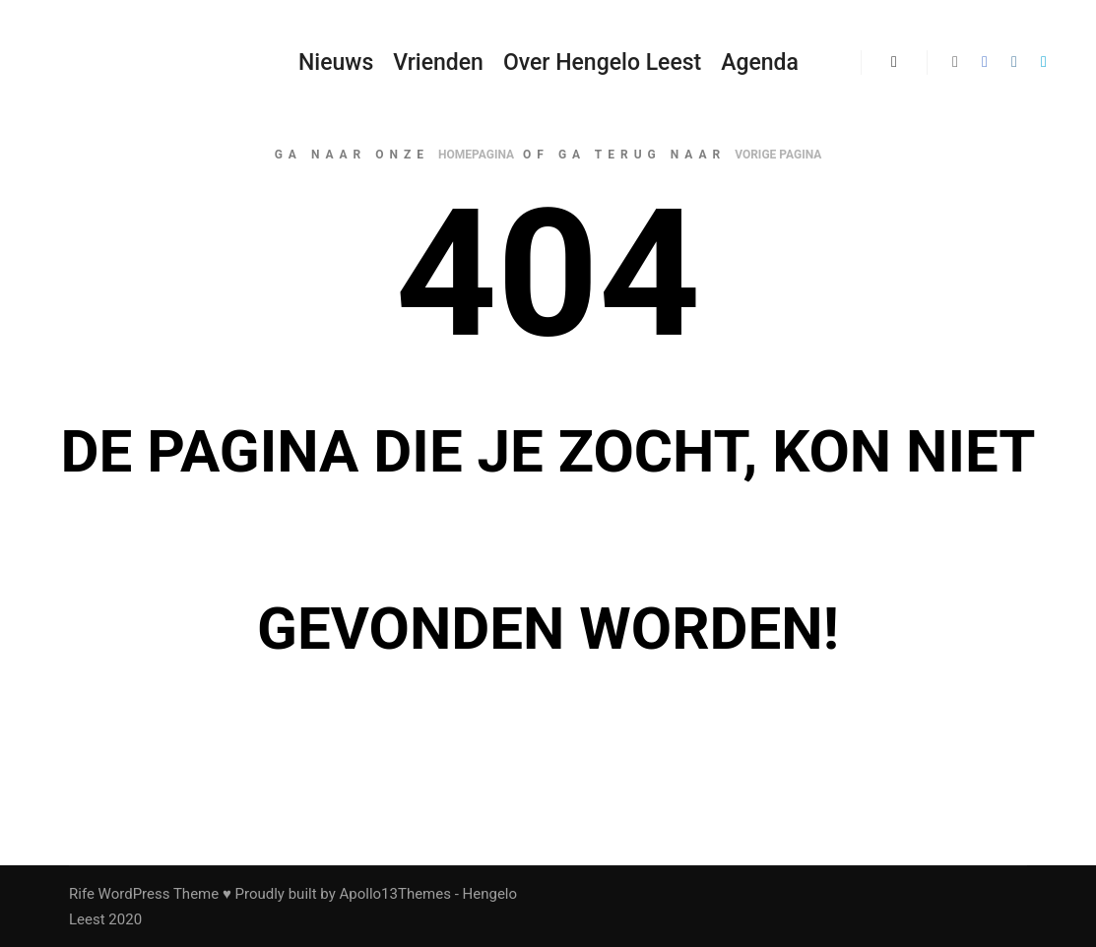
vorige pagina (778, 154)
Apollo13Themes (395, 894)
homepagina (476, 154)
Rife (82, 894)
